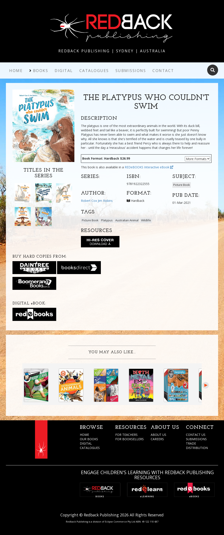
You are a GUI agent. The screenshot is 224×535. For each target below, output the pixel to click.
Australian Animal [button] (126, 220)
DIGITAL (86, 443)
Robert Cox (89, 201)
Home (16, 70)
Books (40, 70)
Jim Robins (105, 201)
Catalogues (94, 70)
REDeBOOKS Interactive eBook (149, 167)
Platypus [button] (107, 220)
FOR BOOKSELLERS (129, 439)
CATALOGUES (90, 448)
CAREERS (157, 439)
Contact (163, 70)
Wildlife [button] (146, 220)
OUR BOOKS (89, 439)
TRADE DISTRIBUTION (197, 445)
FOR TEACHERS (126, 435)
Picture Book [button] (181, 185)
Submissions (131, 70)
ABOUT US (158, 435)
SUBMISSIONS (196, 439)
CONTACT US (195, 435)
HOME (84, 435)
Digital (64, 70)
